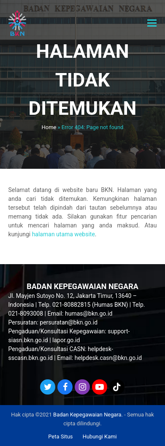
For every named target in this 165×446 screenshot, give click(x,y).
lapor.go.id (66, 340)
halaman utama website (63, 234)
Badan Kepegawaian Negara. (88, 414)
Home (49, 127)
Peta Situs (60, 436)
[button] (152, 23)
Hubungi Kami (100, 436)
